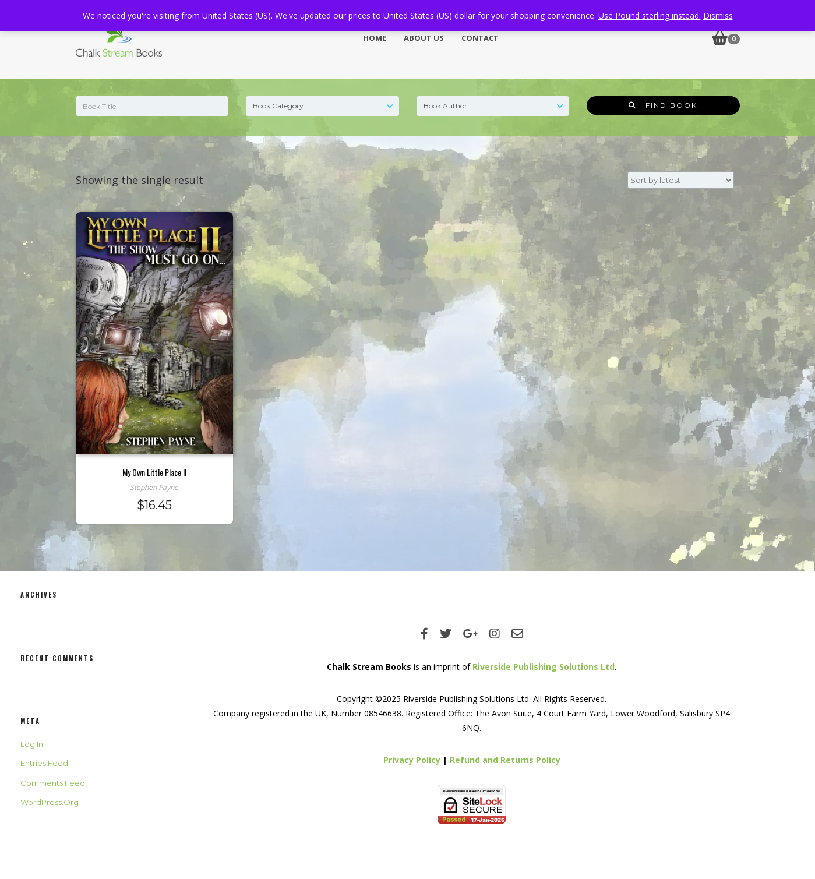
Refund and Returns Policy (505, 759)
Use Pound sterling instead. (649, 15)
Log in (31, 744)
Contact (480, 38)
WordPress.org (49, 802)
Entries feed (44, 763)
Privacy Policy (411, 759)
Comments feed (52, 783)
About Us (424, 38)
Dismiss (718, 15)
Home (374, 38)
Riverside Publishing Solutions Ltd (543, 666)
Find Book (663, 105)
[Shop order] (680, 180)
